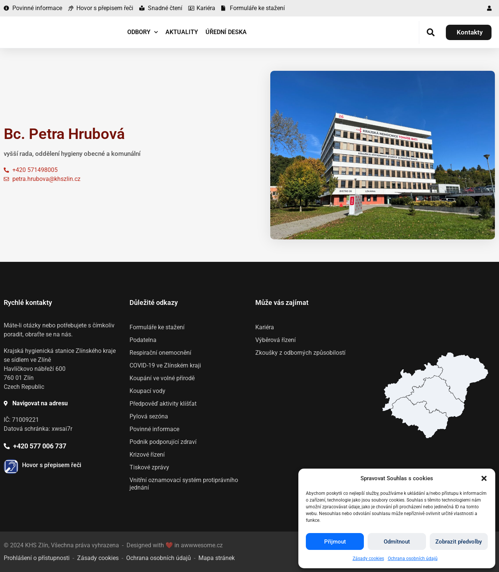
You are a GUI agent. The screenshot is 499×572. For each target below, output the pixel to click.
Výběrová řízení (275, 339)
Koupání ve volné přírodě (162, 378)
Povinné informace (154, 429)
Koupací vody (147, 390)
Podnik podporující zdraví (163, 441)
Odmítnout (397, 541)
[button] (484, 478)
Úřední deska (226, 32)
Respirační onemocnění (160, 352)
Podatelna (143, 339)
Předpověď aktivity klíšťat (163, 403)
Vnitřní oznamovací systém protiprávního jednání (184, 483)
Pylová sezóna (149, 416)
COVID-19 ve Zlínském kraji (165, 365)
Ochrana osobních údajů (413, 558)
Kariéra (264, 327)
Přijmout (335, 541)
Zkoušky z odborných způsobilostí (300, 352)
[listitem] (419, 417)
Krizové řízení (147, 454)
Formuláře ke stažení (157, 327)
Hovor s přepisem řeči (51, 465)
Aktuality (181, 32)
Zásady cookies (368, 558)
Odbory (142, 32)
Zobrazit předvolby (458, 541)
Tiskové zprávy (149, 467)
